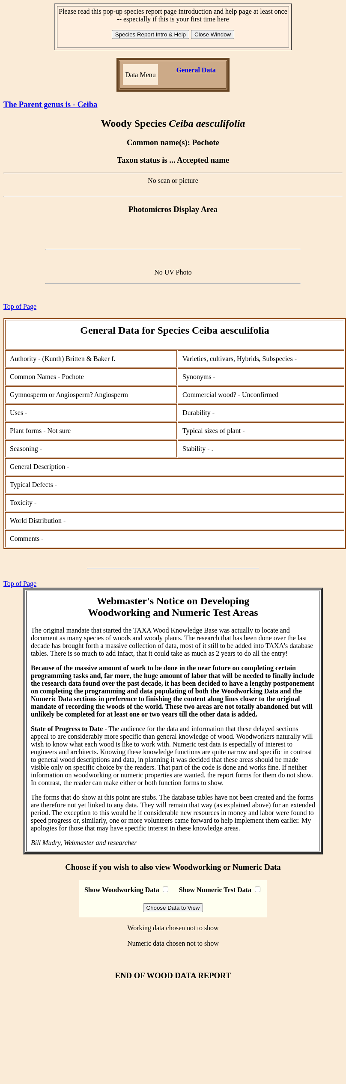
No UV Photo (173, 272)
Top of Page (19, 306)
